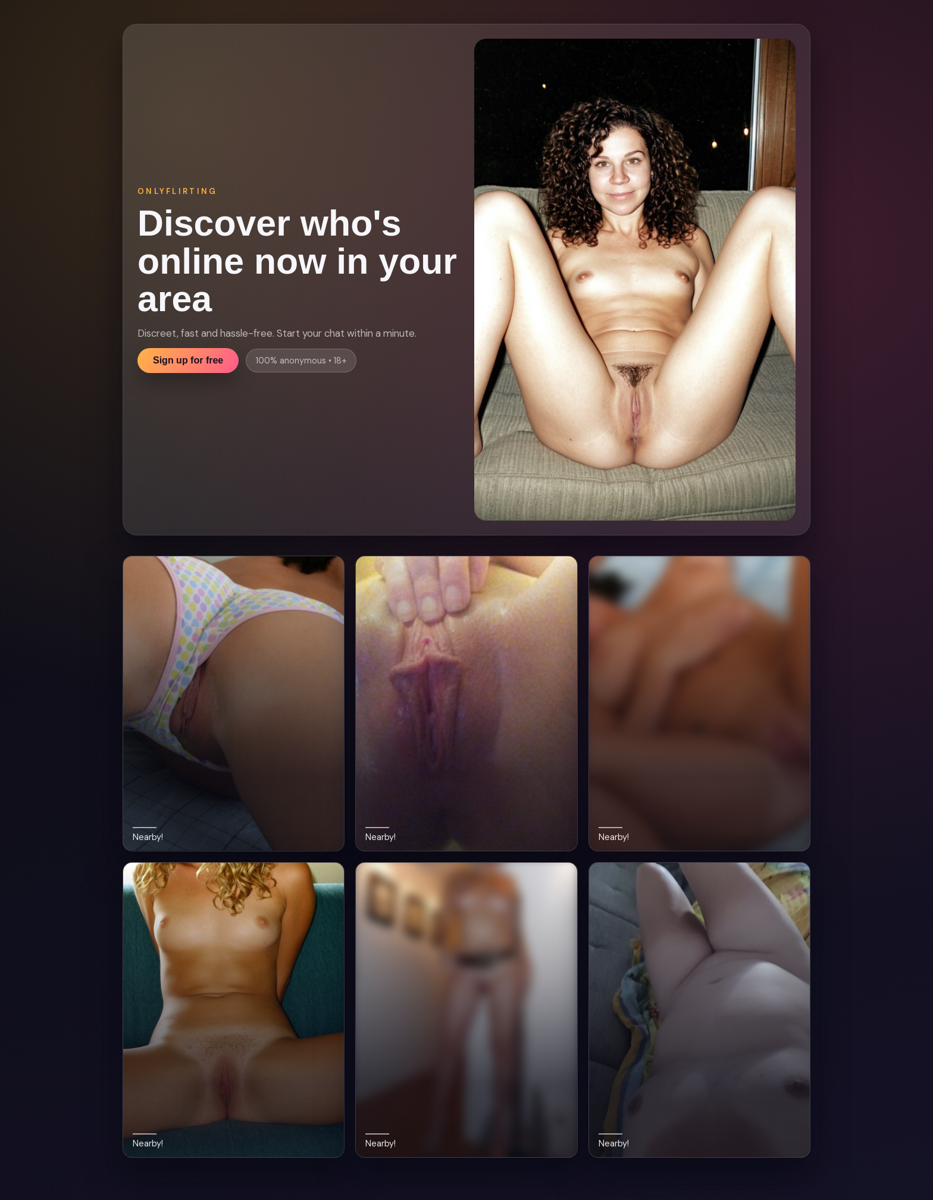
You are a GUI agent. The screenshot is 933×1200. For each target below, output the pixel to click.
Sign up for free (188, 360)
